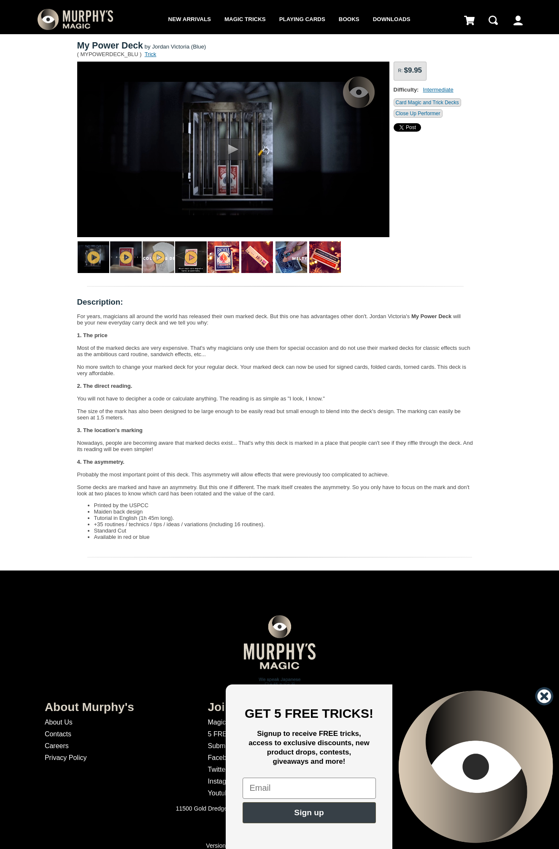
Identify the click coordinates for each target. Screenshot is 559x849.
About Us (59, 722)
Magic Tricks (245, 19)
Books (349, 19)
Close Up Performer (418, 113)
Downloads (391, 19)
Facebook (223, 757)
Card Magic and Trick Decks (427, 102)
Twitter (218, 769)
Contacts (58, 734)
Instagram (223, 781)
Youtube (220, 793)
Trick (151, 54)
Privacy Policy (66, 757)
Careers (57, 745)
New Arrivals (189, 19)
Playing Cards (302, 19)
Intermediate (438, 90)
